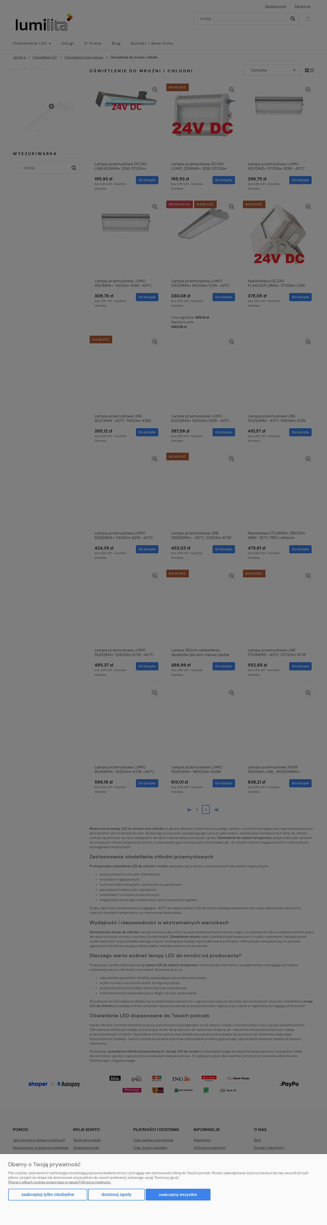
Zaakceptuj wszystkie (178, 1194)
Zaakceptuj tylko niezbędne (47, 1194)
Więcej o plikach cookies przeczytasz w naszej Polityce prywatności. (59, 1182)
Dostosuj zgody (116, 1194)
